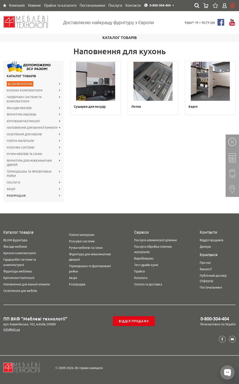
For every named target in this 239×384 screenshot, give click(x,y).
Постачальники (211, 287)
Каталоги (140, 278)
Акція (73, 278)
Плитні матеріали (81, 235)
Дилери (205, 246)
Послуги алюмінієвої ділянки (155, 240)
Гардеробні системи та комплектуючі (19, 262)
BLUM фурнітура (15, 240)
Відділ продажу (134, 321)
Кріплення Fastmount (19, 278)
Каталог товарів (21, 76)
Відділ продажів (211, 240)
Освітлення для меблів (20, 291)
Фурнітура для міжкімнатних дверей (90, 256)
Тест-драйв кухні (146, 265)
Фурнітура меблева (17, 271)
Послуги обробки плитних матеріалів (153, 249)
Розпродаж (77, 284)
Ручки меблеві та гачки (86, 248)
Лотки (136, 106)
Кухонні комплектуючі (19, 253)
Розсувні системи (82, 241)
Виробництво (144, 258)
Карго (193, 106)
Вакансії (206, 269)
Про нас (205, 262)
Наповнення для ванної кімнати (26, 284)
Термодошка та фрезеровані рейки (90, 268)
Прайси (139, 271)
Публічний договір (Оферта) (213, 278)
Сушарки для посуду (90, 106)
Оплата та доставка (148, 284)
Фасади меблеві (15, 246)
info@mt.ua (11, 329)
